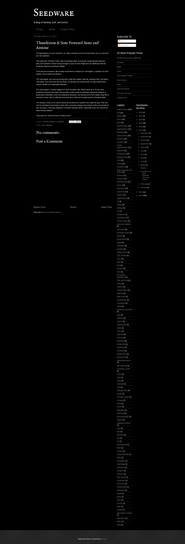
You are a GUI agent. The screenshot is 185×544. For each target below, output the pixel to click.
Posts (121, 41)
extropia (120, 400)
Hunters (143, 168)
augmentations (122, 129)
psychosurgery (122, 126)
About (52, 29)
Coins (119, 71)
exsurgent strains (123, 233)
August (143, 147)
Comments (123, 45)
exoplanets (121, 214)
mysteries (120, 347)
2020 (141, 120)
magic (119, 242)
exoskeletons (122, 300)
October (144, 140)
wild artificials (122, 366)
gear (118, 122)
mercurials (120, 484)
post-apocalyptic (123, 416)
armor (119, 259)
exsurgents (121, 303)
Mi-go (119, 457)
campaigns (121, 461)
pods (119, 315)
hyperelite (120, 341)
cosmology (121, 464)
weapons (120, 139)
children (120, 287)
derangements (122, 390)
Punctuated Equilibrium (121, 276)
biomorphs (121, 229)
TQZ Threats (121, 255)
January (144, 187)
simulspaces (121, 154)
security (120, 503)
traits (119, 525)
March (143, 165)
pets (118, 265)
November (145, 137)
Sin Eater (120, 62)
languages (120, 410)
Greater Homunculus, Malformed (129, 58)
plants (119, 493)
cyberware (120, 192)
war (118, 438)
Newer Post (39, 207)
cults (118, 387)
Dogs (119, 84)
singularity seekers (124, 423)
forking (119, 205)
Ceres (119, 331)
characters (121, 167)
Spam (119, 67)
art (118, 201)
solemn (119, 321)
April (142, 161)
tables (119, 521)
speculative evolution (124, 513)
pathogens (121, 490)
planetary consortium (124, 310)
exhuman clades (123, 397)
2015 (141, 195)
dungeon (120, 471)
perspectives (121, 354)
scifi (43, 125)
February (144, 184)
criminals (120, 384)
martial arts (121, 344)
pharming (120, 413)
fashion (119, 236)
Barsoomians (122, 445)
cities (119, 377)
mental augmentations (122, 146)
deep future (121, 296)
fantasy (119, 116)
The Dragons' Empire (124, 76)
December (145, 133)
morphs (119, 195)
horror (119, 119)
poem (119, 497)
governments (121, 239)
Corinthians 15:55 (123, 369)
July (142, 151)
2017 (141, 130)
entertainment (122, 182)
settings (120, 208)
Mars (119, 272)
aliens (119, 283)
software (120, 318)
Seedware (53, 13)
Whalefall (120, 132)
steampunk (121, 518)
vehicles (120, 268)
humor (119, 407)
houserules (121, 480)
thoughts (120, 249)
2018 (141, 127)
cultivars (120, 293)
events (119, 394)
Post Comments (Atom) (52, 212)
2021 (141, 116)
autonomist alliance (124, 224)
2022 (141, 112)
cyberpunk (120, 467)
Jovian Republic (123, 454)
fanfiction (120, 474)
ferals (119, 403)
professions (121, 357)
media (119, 306)
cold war (120, 338)
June (143, 154)
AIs (118, 211)
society (119, 510)
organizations (122, 198)
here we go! (121, 477)
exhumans (120, 188)
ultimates (120, 435)
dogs (119, 262)
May (142, 158)
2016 (141, 192)
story (119, 428)
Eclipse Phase (68, 29)
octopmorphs (121, 487)
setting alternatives (124, 360)
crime (119, 381)
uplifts (119, 328)
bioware (120, 175)
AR (118, 441)
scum (119, 500)
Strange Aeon (122, 98)
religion (119, 420)
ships (119, 506)
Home (39, 29)
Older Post (106, 207)
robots (119, 164)
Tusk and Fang (122, 280)
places (119, 185)
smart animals (122, 136)
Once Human (122, 80)
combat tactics (122, 290)
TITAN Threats (122, 221)
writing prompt (122, 252)
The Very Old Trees (124, 93)
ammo (119, 374)
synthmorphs (121, 325)
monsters (120, 142)
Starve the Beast (123, 89)
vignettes (49, 125)
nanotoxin (120, 351)
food (118, 160)
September (145, 144)
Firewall (120, 451)
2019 (141, 123)
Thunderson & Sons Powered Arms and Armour (145, 175)
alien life (120, 334)
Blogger (104, 539)
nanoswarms (121, 218)
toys (118, 431)
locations (120, 179)
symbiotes (120, 246)
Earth (119, 448)
